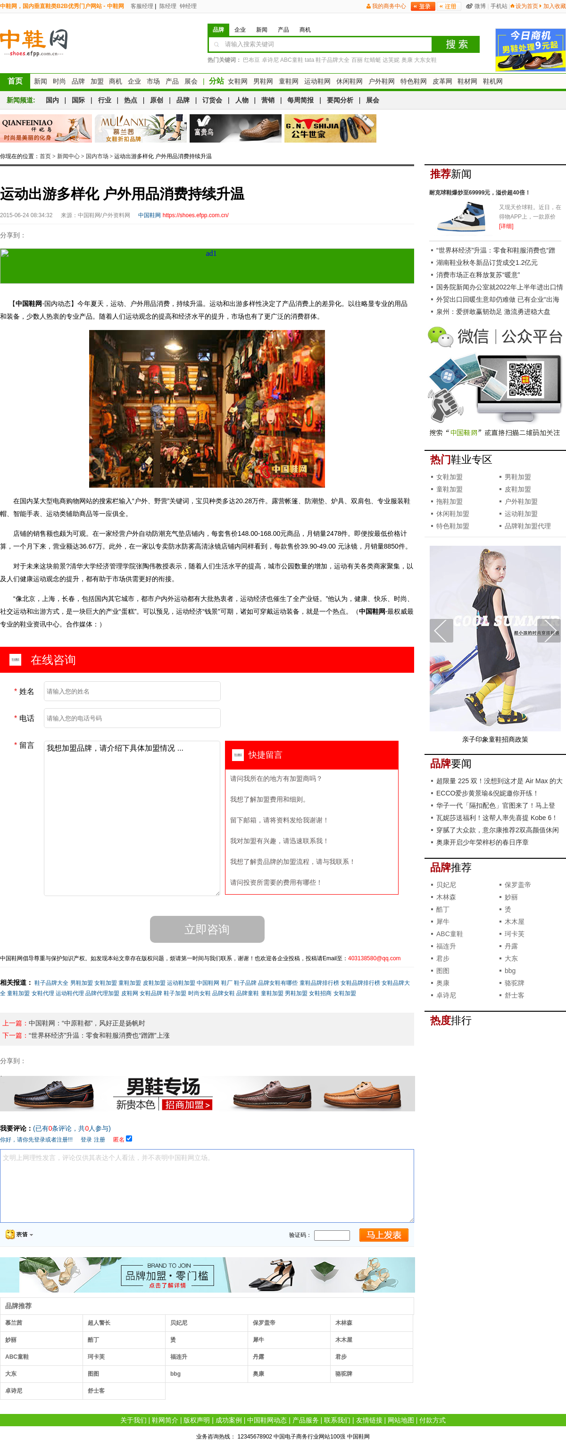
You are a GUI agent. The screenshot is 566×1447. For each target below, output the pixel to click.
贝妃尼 (178, 1323)
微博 (480, 6)
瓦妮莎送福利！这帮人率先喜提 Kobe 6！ (497, 817)
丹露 (258, 1357)
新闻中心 (68, 156)
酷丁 (93, 1340)
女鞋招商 (320, 993)
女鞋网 (238, 81)
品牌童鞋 (247, 993)
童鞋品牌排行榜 (319, 983)
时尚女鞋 (199, 993)
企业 (134, 81)
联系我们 (337, 1420)
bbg (175, 1374)
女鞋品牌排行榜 (360, 983)
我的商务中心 (389, 6)
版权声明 (196, 1420)
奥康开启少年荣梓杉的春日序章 (482, 842)
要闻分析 (340, 100)
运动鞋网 (317, 81)
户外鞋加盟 (521, 501)
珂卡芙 (96, 1357)
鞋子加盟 (175, 993)
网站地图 (401, 1420)
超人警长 (99, 1323)
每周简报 (300, 100)
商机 (115, 81)
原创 (156, 100)
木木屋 (343, 1340)
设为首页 (527, 6)
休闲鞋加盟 (452, 513)
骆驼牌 (343, 1374)
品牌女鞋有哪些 (278, 983)
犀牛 (258, 1340)
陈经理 (167, 6)
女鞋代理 (43, 993)
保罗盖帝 (264, 1323)
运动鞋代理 (70, 993)
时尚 (59, 81)
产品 (172, 81)
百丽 (357, 60)
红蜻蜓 (372, 60)
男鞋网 (263, 81)
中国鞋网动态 (267, 1420)
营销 (268, 100)
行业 (104, 100)
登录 (86, 1139)
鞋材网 (467, 81)
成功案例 (229, 1420)
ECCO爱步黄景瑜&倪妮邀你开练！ (487, 793)
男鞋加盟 (81, 983)
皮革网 (442, 81)
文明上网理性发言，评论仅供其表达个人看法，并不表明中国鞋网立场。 (207, 1186)
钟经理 (187, 6)
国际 (78, 100)
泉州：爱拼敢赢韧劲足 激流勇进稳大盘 (493, 311)
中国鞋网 (208, 983)
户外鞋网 (381, 81)
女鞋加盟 (105, 983)
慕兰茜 (13, 1323)
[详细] (506, 226)
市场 (153, 81)
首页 (15, 81)
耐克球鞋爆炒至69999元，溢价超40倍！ (480, 192)
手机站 (499, 6)
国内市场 (97, 156)
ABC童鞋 (291, 60)
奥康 (407, 60)
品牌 (78, 81)
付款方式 (432, 1420)
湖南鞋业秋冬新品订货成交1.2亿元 (487, 262)
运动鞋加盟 (181, 983)
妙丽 (11, 1340)
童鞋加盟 (129, 983)
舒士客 (96, 1391)
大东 (11, 1374)
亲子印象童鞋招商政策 (495, 739)
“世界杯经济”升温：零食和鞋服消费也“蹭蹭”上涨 (99, 1035)
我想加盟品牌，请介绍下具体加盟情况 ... (132, 818)
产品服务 (305, 1420)
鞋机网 (493, 81)
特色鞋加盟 (452, 526)
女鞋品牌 (151, 993)
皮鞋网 (129, 993)
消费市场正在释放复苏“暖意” (478, 275)
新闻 (40, 81)
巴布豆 (251, 60)
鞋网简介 (165, 1420)
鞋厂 (227, 983)
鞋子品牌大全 (333, 60)
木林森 (343, 1323)
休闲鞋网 (349, 81)
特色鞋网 (413, 81)
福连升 (178, 1357)
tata (309, 60)
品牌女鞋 (223, 993)
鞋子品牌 (245, 983)
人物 (242, 100)
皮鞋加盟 (154, 983)
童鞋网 (289, 81)
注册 (99, 1139)
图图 (93, 1374)
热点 (130, 100)
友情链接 (369, 1420)
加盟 (97, 81)
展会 (191, 81)
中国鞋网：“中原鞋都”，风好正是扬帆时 (87, 1023)
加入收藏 (554, 6)
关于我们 (133, 1420)
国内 (52, 100)
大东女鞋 (425, 60)
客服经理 (141, 6)
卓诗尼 (270, 60)
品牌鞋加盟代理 (528, 526)
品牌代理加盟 (102, 993)
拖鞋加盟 (449, 501)
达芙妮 (391, 60)
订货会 (212, 100)
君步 (341, 1357)
